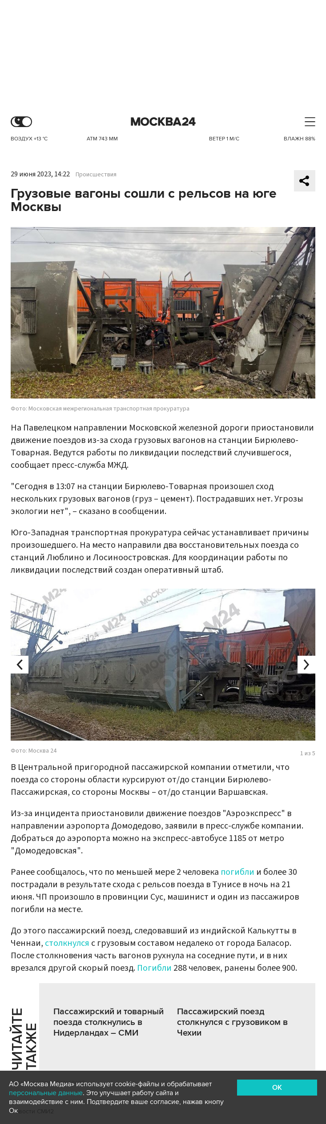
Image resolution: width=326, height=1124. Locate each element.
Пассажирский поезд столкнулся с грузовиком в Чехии (232, 1022)
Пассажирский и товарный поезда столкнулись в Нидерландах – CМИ (108, 1022)
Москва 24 (163, 122)
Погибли (154, 968)
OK (277, 1087)
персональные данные (46, 1092)
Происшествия (96, 174)
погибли (237, 872)
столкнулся (67, 943)
